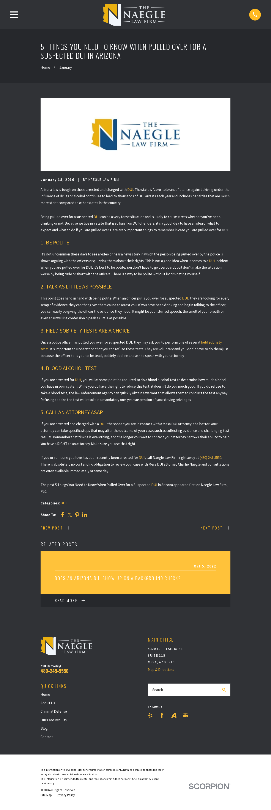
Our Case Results (54, 720)
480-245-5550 (55, 670)
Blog (44, 728)
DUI (130, 189)
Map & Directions (161, 669)
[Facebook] (162, 715)
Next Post (212, 528)
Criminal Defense (54, 711)
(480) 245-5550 (210, 457)
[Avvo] (173, 715)
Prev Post (52, 528)
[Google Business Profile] (185, 715)
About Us (48, 703)
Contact (47, 736)
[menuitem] (46, 795)
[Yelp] (150, 715)
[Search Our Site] (224, 690)
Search (157, 689)
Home (45, 694)
